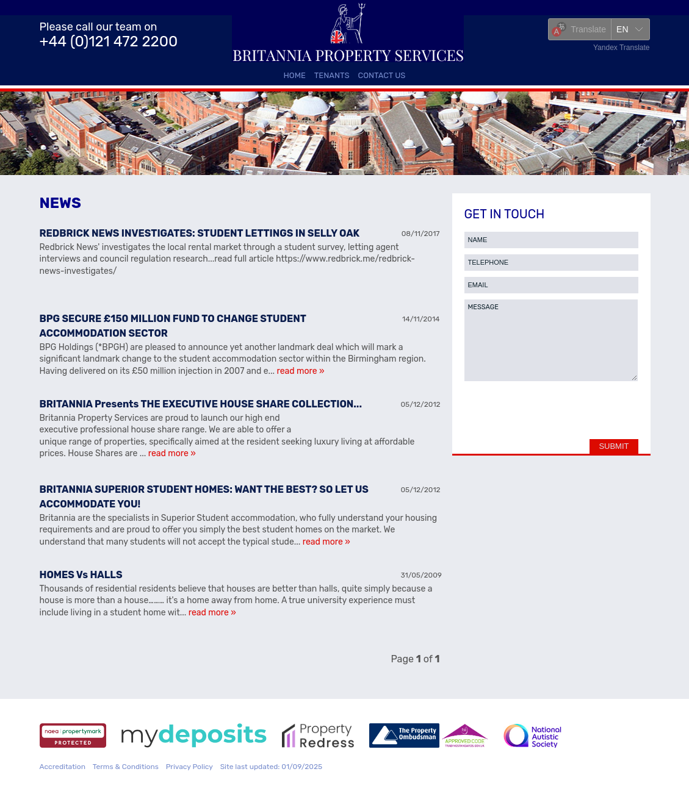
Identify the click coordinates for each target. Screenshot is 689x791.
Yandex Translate (621, 47)
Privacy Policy (189, 766)
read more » (301, 371)
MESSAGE (551, 340)
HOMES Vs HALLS (81, 575)
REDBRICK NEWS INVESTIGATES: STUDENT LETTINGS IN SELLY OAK (200, 233)
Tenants (332, 75)
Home (295, 75)
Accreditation (62, 766)
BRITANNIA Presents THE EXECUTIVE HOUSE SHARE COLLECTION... (201, 404)
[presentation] (551, 413)
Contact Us (382, 75)
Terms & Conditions (126, 766)
